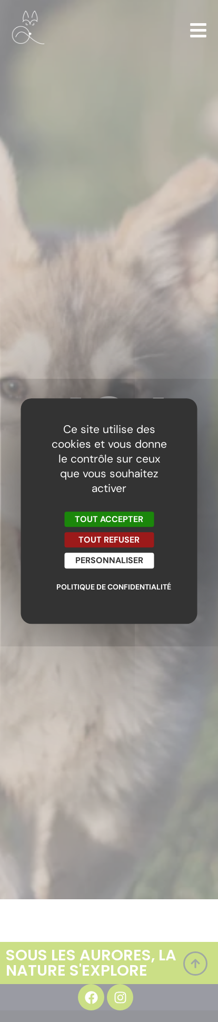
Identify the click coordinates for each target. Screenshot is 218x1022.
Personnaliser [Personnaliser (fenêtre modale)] (109, 560)
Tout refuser (109, 539)
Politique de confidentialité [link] (111, 587)
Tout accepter (109, 519)
